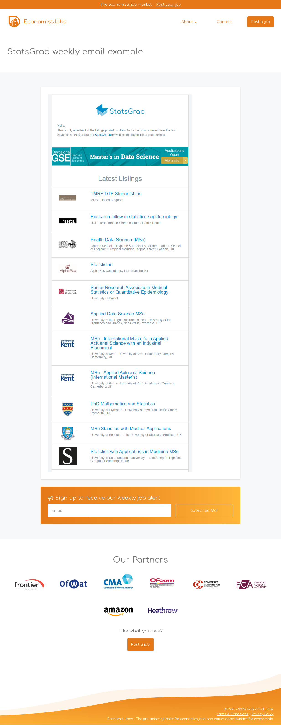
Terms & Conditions (232, 714)
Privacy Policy (262, 714)
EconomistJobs (36, 22)
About (189, 22)
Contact (224, 22)
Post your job (168, 5)
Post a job (260, 22)
